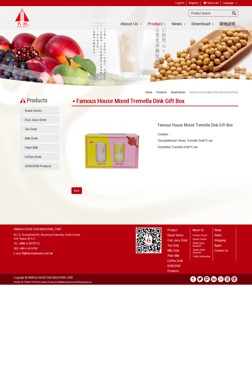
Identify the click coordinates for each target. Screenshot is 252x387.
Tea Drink (31, 129)
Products (162, 92)
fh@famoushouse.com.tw (37, 253)
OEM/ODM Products (38, 166)
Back (76, 190)
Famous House (200, 235)
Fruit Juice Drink (35, 120)
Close (3, 286)
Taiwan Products (49, 282)
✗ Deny (4, 298)
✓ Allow (4, 294)
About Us (131, 23)
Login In (179, 3)
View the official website (29, 322)
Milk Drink (31, 138)
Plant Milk (31, 148)
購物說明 (227, 23)
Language (228, 3)
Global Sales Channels (199, 244)
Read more (7, 322)
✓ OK (91, 385)
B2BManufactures (65, 282)
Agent (218, 245)
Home (149, 92)
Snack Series (33, 111)
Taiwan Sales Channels (199, 251)
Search (234, 13)
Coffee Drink (33, 157)
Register (193, 3)
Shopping (220, 240)
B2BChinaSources (83, 282)
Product (156, 23)
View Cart (211, 3)
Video (217, 235)
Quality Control (200, 239)
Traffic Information (201, 256)
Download (202, 23)
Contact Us (221, 250)
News (178, 23)
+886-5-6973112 (29, 243)
